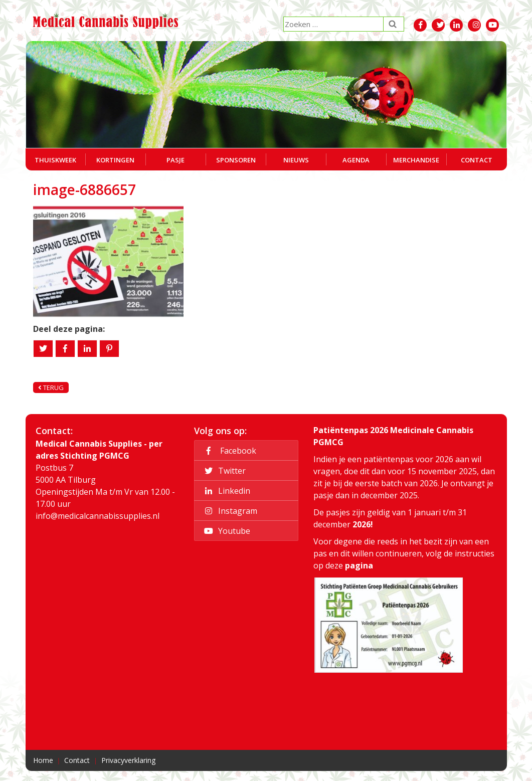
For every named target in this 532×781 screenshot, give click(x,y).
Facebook (228, 450)
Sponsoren (236, 159)
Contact (476, 159)
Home (43, 760)
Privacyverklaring (128, 760)
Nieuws (296, 159)
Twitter (223, 470)
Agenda (356, 159)
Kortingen (115, 159)
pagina (359, 565)
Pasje (175, 159)
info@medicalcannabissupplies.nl (97, 515)
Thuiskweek (55, 159)
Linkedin (225, 490)
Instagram (229, 510)
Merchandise (416, 159)
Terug (51, 387)
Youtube (225, 530)
